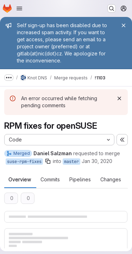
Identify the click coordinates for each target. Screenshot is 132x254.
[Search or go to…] (111, 8)
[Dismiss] (119, 98)
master (71, 161)
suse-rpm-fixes (24, 161)
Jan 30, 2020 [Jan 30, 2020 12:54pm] (97, 161)
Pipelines (80, 179)
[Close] (123, 25)
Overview (19, 179)
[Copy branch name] (48, 161)
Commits (50, 179)
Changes (110, 179)
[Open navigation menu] (19, 8)
